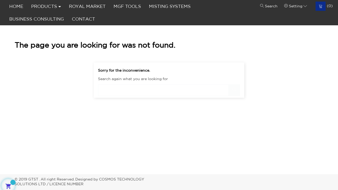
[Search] (169, 88)
